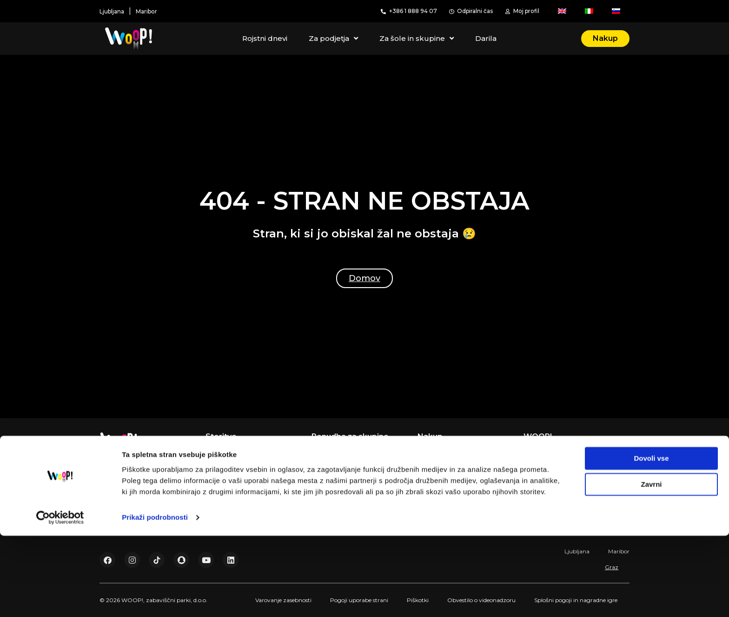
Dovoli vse (651, 540)
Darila (486, 38)
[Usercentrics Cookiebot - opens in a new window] (60, 599)
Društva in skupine (341, 496)
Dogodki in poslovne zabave (357, 473)
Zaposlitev (540, 462)
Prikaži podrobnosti (155, 599)
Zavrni (651, 566)
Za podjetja (333, 38)
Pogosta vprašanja (553, 473)
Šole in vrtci (330, 484)
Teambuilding (333, 462)
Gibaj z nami (225, 462)
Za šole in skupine (416, 38)
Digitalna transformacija (562, 451)
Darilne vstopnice (446, 484)
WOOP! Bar (224, 496)
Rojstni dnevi (264, 38)
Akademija (222, 484)
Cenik (533, 484)
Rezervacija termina (450, 451)
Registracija (436, 462)
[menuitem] (562, 11)
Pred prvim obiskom (451, 473)
